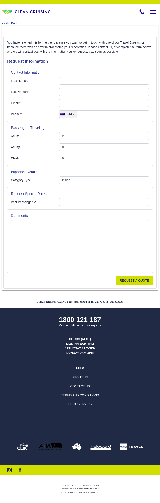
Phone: (16, 114)
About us (80, 377)
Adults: (15, 136)
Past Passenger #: (23, 202)
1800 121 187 (80, 319)
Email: (16, 103)
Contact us (80, 386)
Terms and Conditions (80, 395)
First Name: (19, 80)
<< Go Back (10, 23)
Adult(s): (16, 147)
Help (80, 368)
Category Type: (21, 180)
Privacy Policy (79, 404)
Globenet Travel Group (88, 489)
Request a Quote (134, 280)
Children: (17, 158)
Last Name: (19, 92)
